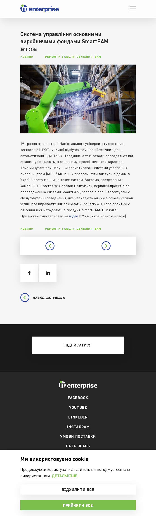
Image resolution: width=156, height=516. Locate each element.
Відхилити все (78, 490)
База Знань (78, 446)
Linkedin (78, 417)
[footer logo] (78, 385)
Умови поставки (78, 436)
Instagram (78, 427)
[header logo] (39, 11)
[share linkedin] (48, 273)
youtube (78, 407)
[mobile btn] (78, 345)
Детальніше (64, 476)
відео (73, 216)
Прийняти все (78, 505)
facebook (78, 398)
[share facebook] (29, 273)
